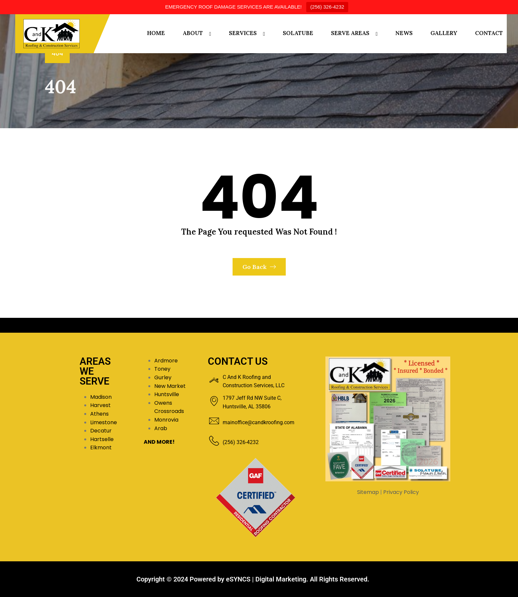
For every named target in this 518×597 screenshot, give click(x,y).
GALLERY (443, 33)
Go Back (259, 267)
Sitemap (368, 492)
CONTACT (489, 33)
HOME (156, 33)
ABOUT (193, 33)
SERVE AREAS (350, 33)
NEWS (404, 33)
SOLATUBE (298, 33)
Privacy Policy (401, 492)
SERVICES (243, 33)
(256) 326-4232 (327, 7)
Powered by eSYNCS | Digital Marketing (248, 579)
